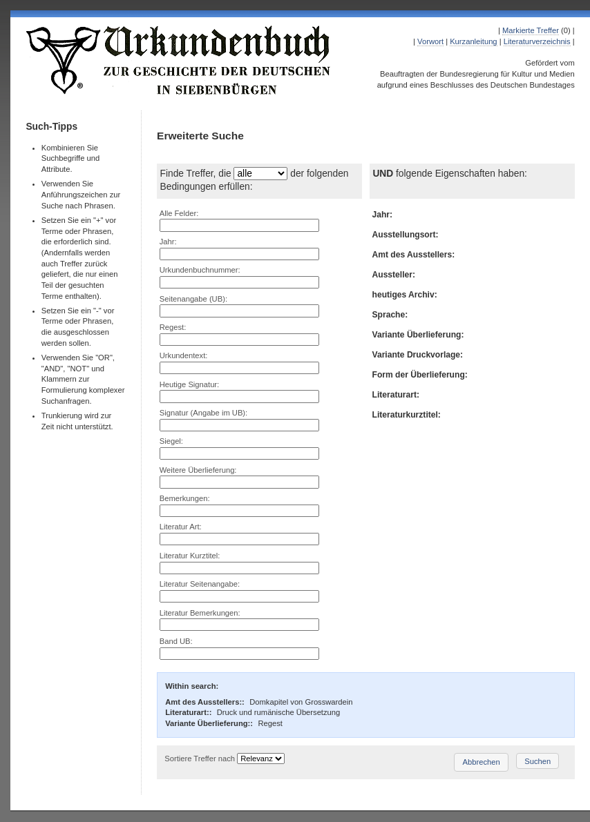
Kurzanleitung (473, 41)
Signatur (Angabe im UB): (203, 413)
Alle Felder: (179, 213)
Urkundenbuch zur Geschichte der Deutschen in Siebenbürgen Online (179, 60)
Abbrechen (481, 762)
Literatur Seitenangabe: (200, 584)
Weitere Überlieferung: (198, 470)
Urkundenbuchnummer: (200, 270)
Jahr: (168, 241)
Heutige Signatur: (189, 384)
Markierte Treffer (530, 30)
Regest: (173, 327)
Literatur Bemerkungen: (200, 613)
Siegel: (171, 441)
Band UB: (176, 641)
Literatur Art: (181, 526)
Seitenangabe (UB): (193, 299)
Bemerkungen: (185, 498)
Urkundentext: (184, 355)
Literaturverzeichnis (537, 41)
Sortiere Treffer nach (199, 758)
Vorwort (430, 41)
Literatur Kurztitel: (190, 555)
